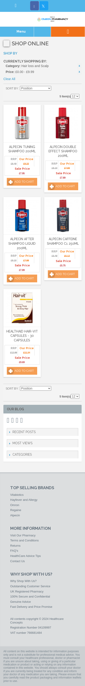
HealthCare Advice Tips (25, 556)
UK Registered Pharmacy (27, 591)
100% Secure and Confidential (30, 596)
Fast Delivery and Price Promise (31, 606)
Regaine (15, 510)
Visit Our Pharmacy (23, 535)
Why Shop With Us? (23, 581)
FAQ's (14, 550)
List (76, 88)
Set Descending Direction (55, 88)
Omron (14, 505)
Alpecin (15, 515)
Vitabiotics (17, 494)
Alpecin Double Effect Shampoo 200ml (63, 151)
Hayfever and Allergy (23, 500)
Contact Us (17, 561)
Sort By (12, 88)
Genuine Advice (20, 601)
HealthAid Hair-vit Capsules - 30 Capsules (22, 336)
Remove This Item (79, 66)
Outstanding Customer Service (30, 586)
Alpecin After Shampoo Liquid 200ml (22, 243)
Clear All (9, 79)
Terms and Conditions (24, 540)
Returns (15, 545)
